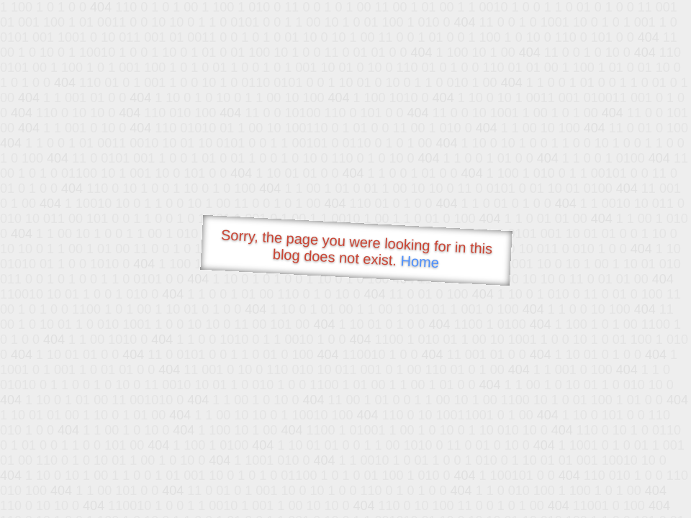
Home (419, 262)
